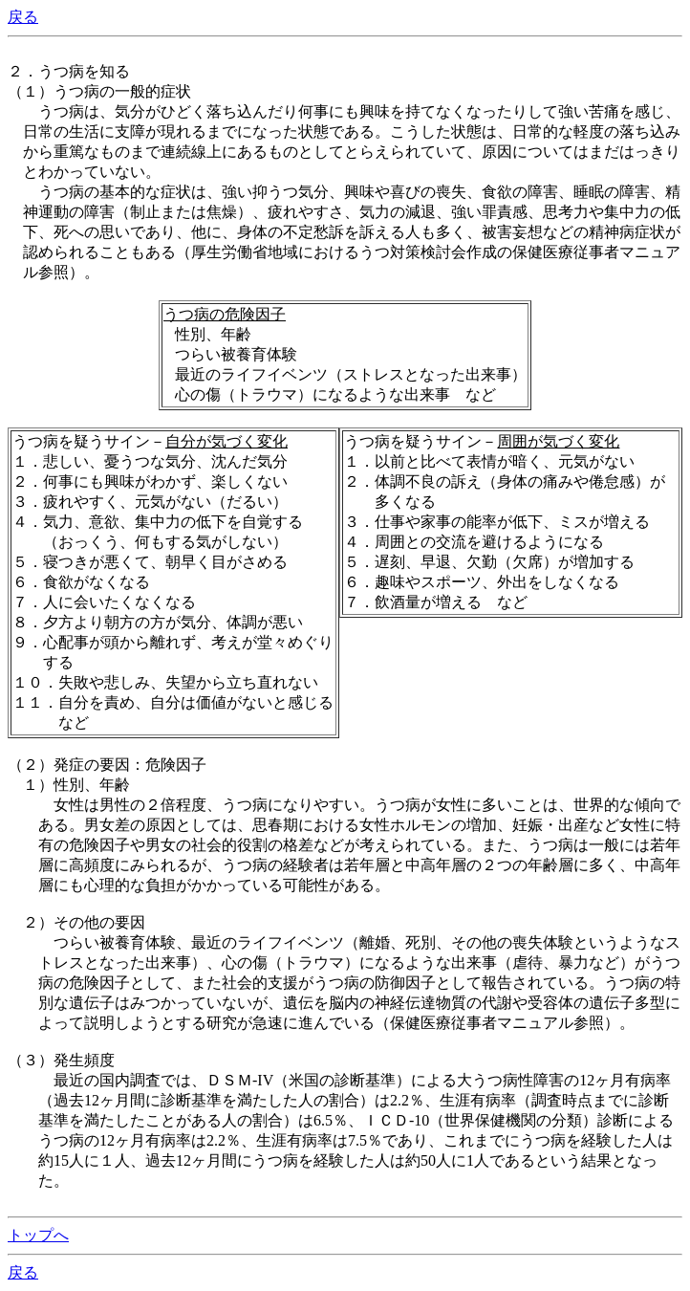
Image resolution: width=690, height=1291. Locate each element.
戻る (23, 17)
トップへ (38, 1235)
